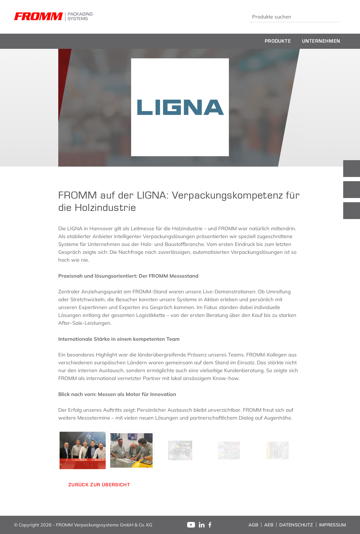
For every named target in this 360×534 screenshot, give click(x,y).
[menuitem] (277, 41)
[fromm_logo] (53, 17)
